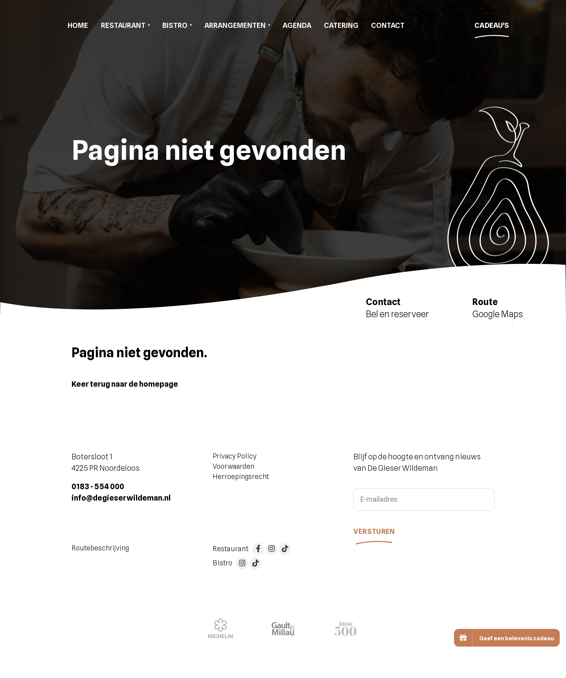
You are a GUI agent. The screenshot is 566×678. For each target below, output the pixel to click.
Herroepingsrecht (241, 476)
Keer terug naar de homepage (125, 384)
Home (78, 25)
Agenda (297, 25)
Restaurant (123, 25)
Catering (341, 25)
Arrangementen (235, 25)
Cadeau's (491, 28)
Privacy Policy (235, 456)
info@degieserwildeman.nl (121, 498)
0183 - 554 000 (98, 486)
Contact (387, 25)
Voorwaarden (233, 466)
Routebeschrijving (100, 548)
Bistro (174, 25)
